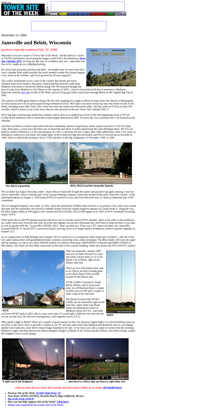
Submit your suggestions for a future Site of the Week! (36, 404)
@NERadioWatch (112, 387)
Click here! (63, 401)
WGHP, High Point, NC (48, 393)
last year (25, 92)
